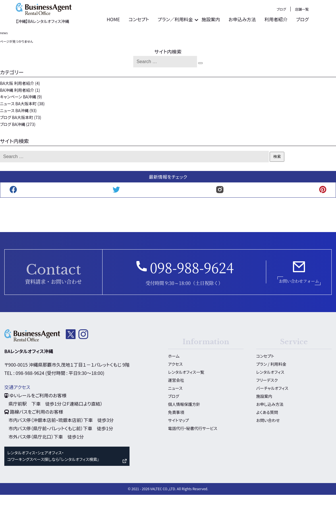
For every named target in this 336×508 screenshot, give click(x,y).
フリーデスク (267, 393)
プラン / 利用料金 (271, 377)
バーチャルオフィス (272, 401)
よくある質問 (267, 426)
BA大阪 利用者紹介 (17, 97)
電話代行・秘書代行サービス (192, 442)
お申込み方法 (265, 35)
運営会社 (176, 393)
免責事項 (176, 426)
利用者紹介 (298, 35)
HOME (136, 35)
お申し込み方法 (269, 418)
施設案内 (234, 35)
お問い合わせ (268, 434)
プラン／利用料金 (198, 35)
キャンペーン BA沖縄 (18, 110)
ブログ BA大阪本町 (16, 131)
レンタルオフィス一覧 (186, 385)
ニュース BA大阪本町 (18, 117)
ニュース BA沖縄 (14, 124)
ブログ (304, 25)
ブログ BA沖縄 (12, 137)
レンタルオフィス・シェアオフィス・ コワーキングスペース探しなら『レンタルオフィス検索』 (53, 469)
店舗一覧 (325, 25)
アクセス (175, 377)
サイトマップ (178, 434)
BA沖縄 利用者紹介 (17, 103)
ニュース (175, 401)
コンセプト (161, 35)
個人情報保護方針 (184, 418)
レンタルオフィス (270, 385)
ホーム (173, 369)
